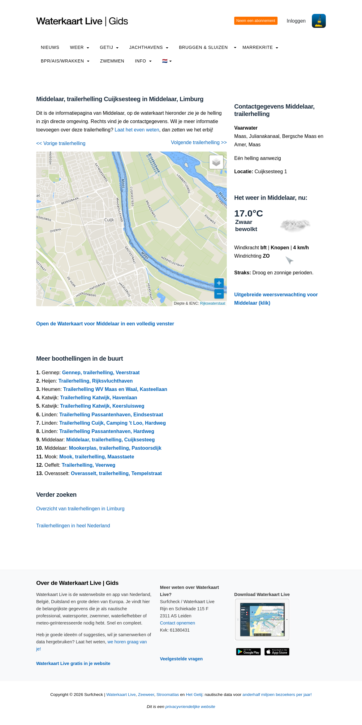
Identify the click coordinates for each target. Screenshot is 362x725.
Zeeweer (146, 694)
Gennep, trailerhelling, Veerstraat (101, 372)
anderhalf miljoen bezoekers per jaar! (277, 694)
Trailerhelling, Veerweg (88, 465)
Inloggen (296, 21)
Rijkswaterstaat (212, 303)
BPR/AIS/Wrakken (65, 60)
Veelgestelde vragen (181, 658)
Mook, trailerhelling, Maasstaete (96, 456)
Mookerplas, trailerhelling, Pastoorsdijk (115, 448)
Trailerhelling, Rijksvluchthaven (95, 381)
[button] (216, 162)
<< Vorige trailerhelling (60, 143)
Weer (79, 47)
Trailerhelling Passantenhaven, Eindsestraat (111, 414)
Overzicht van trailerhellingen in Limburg (80, 508)
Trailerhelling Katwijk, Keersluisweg (102, 406)
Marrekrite (260, 47)
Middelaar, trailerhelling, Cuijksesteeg (110, 439)
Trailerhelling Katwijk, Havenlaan (98, 397)
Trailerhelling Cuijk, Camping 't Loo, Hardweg (112, 423)
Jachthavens (148, 47)
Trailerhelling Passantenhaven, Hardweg (106, 431)
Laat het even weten (137, 129)
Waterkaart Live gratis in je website (73, 663)
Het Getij (194, 694)
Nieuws (50, 47)
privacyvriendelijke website (190, 706)
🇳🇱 (167, 60)
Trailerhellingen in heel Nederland (73, 525)
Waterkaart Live (121, 694)
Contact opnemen (177, 622)
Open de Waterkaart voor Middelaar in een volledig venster (105, 323)
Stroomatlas (168, 694)
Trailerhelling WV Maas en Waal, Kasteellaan (115, 389)
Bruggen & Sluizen (203, 47)
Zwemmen (112, 60)
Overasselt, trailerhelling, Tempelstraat (116, 473)
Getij (109, 47)
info (143, 60)
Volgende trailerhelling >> (199, 142)
